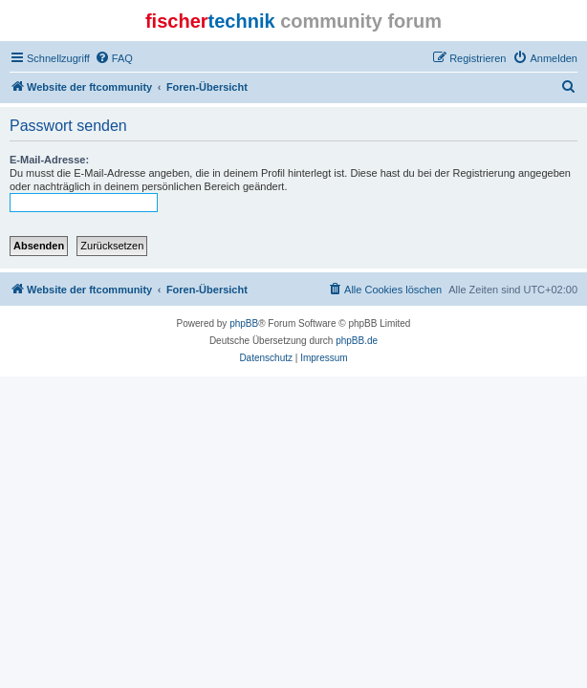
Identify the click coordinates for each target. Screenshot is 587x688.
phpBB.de (357, 340)
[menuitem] (114, 58)
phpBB (243, 323)
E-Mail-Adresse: (49, 159)
